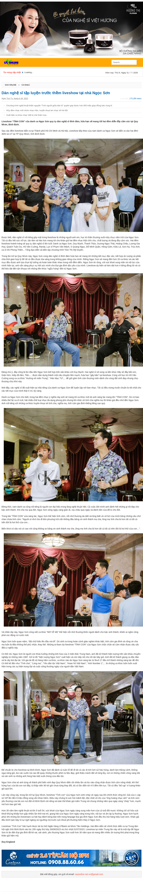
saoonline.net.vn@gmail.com (89, 874)
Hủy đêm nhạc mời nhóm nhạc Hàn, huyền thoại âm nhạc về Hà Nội (37, 110)
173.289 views (135, 98)
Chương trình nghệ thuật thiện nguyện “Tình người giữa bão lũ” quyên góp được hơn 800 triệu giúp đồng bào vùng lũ (59, 105)
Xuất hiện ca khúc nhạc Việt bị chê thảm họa (26, 115)
